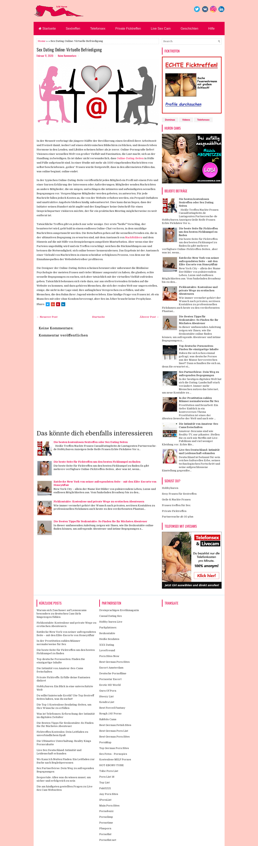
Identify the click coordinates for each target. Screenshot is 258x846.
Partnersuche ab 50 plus (177, 516)
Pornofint (105, 834)
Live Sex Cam (161, 28)
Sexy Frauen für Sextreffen (179, 493)
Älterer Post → (149, 316)
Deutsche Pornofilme (112, 673)
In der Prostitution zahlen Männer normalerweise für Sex (199, 399)
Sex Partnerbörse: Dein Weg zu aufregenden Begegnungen (199, 373)
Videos (186, 119)
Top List (104, 782)
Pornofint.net (107, 839)
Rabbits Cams (107, 719)
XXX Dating (106, 644)
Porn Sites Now (109, 656)
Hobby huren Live (110, 621)
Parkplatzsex (107, 627)
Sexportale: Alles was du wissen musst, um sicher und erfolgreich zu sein (64, 779)
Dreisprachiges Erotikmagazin (119, 610)
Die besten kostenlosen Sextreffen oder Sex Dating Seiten (91, 442)
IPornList (105, 799)
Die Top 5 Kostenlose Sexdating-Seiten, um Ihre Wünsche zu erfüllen (64, 706)
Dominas (170, 119)
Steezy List (106, 696)
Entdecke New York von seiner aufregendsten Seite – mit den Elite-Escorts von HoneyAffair (199, 261)
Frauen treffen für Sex (176, 505)
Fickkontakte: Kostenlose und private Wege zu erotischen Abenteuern (99, 501)
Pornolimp (106, 816)
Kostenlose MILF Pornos (115, 759)
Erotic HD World (110, 684)
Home (42, 41)
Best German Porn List (113, 730)
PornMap (105, 742)
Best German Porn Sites (114, 661)
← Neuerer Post (47, 316)
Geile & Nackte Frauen (176, 499)
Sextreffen (73, 28)
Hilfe (211, 28)
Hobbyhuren (170, 487)
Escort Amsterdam (111, 667)
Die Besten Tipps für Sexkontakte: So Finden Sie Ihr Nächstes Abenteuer (100, 521)
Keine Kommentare (67, 56)
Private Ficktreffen (128, 28)
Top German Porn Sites (114, 748)
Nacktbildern (133, 237)
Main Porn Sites (109, 805)
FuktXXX (105, 788)
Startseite (47, 28)
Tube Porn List (108, 770)
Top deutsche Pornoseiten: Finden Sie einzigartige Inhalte (199, 347)
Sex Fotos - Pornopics (113, 753)
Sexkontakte (107, 633)
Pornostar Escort (110, 679)
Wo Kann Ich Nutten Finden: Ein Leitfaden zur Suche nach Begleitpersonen (66, 761)
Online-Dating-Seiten (130, 158)
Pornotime (106, 822)
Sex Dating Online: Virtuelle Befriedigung (69, 49)
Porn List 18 (106, 776)
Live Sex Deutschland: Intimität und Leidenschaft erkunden (199, 451)
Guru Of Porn (107, 690)
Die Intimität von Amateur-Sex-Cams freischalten (199, 425)
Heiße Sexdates (109, 639)
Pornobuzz (106, 811)
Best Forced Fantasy (112, 707)
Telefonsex (97, 28)
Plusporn (105, 828)
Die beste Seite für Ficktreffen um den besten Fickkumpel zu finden (97, 461)
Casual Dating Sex (110, 615)
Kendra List (106, 702)
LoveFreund (107, 650)
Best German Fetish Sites (115, 725)
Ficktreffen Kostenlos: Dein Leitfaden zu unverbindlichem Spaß (62, 733)
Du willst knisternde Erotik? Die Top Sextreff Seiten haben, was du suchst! (65, 697)
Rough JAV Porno (110, 713)
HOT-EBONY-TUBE (111, 765)
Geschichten (189, 28)
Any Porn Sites (108, 794)
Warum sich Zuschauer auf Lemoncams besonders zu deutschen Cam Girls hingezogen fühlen (62, 613)
